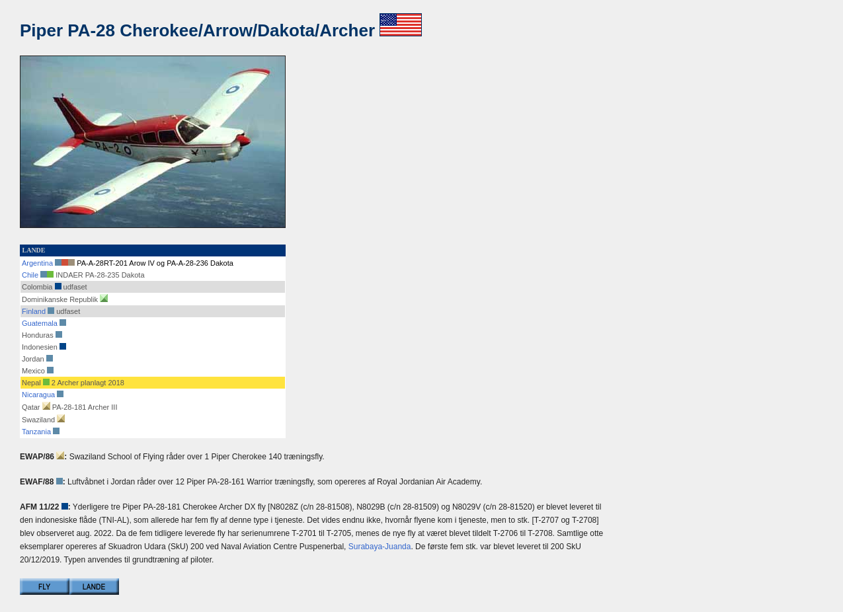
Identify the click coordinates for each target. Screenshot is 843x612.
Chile (30, 275)
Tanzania (36, 432)
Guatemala (40, 323)
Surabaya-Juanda (379, 546)
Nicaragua (38, 395)
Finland (34, 311)
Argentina (37, 263)
